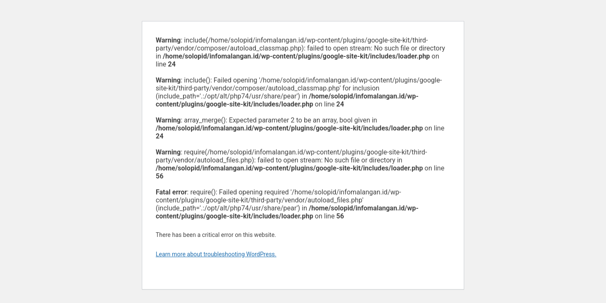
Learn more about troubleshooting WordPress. (216, 254)
